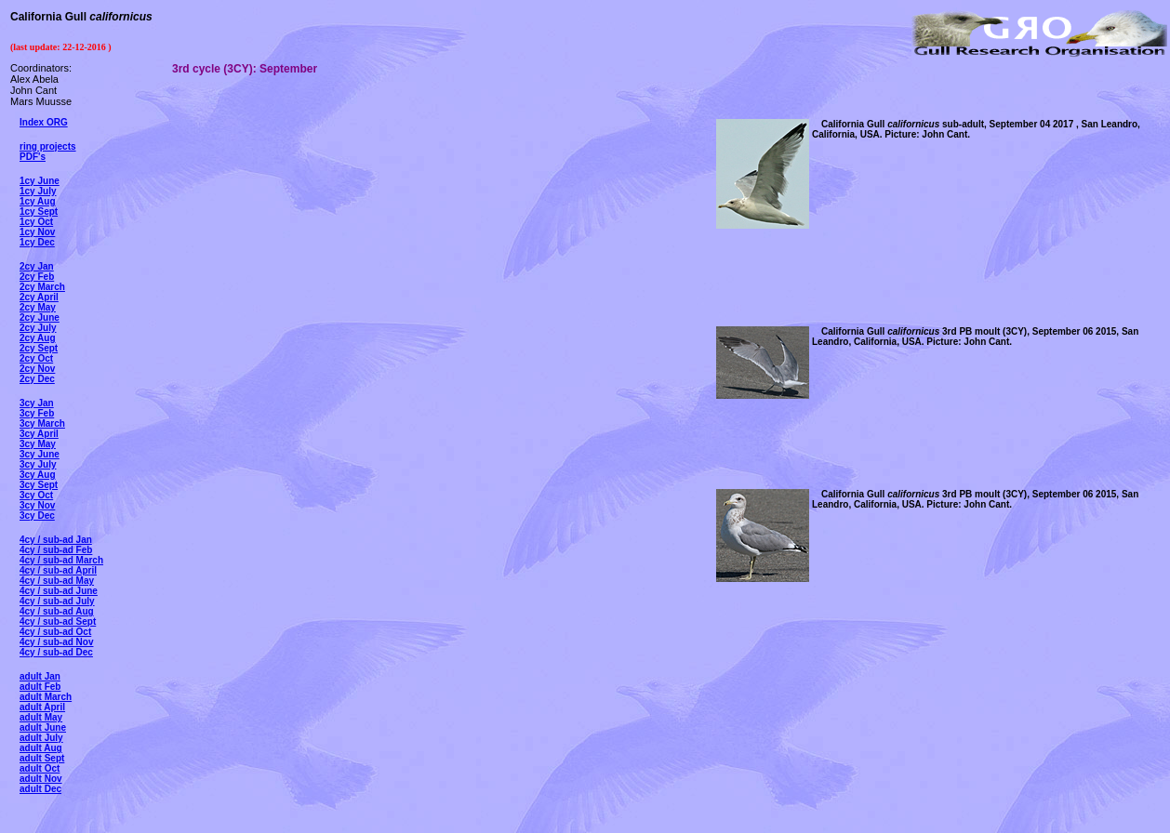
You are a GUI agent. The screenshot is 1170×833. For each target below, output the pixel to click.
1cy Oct (36, 222)
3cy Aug (38, 474)
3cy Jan (37, 403)
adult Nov (41, 779)
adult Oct (40, 768)
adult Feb (40, 686)
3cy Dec (37, 515)
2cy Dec (37, 379)
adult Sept (42, 758)
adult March (46, 697)
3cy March (42, 423)
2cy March (42, 287)
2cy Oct (36, 358)
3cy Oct (36, 495)
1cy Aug (38, 201)
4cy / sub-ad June (59, 591)
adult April (42, 707)
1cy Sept (39, 211)
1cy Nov (37, 232)
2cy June (40, 317)
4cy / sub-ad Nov (56, 642)
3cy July (38, 464)
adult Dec (40, 789)
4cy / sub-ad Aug (57, 611)
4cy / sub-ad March (61, 560)
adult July (41, 738)
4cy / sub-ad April (58, 570)
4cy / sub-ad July (57, 601)
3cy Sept (39, 485)
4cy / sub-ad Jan (56, 540)
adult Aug (41, 748)
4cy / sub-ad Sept (58, 621)
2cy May (38, 307)
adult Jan (40, 676)
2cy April (39, 297)
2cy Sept (39, 348)
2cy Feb (37, 276)
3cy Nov (37, 505)
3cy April (39, 434)
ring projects (48, 146)
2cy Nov (37, 369)
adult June (43, 727)
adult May (41, 717)
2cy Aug (38, 338)
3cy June (40, 454)
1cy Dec (37, 242)
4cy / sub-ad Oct (55, 632)
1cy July (38, 191)
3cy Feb (37, 413)
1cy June (40, 181)
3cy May (38, 444)
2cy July (38, 328)
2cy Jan (37, 266)
